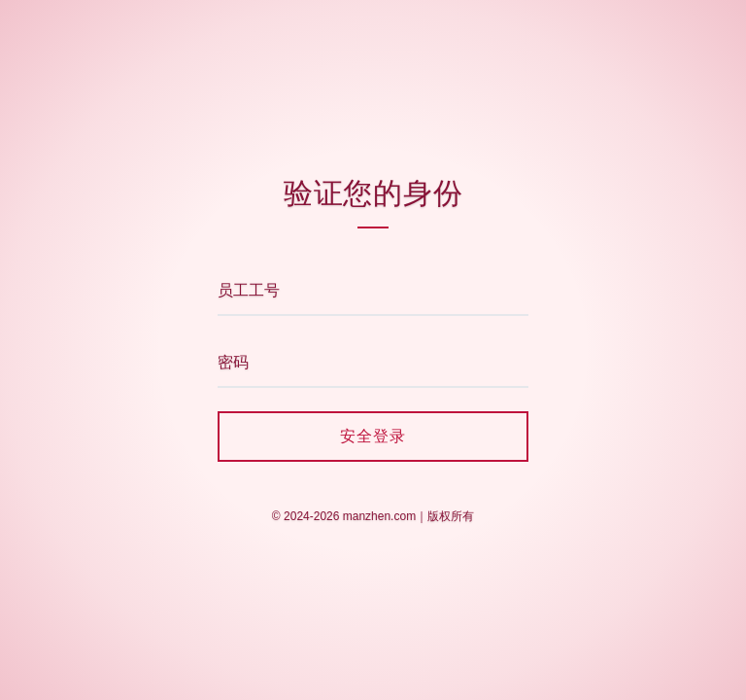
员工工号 (249, 290)
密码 (233, 362)
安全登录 (372, 436)
